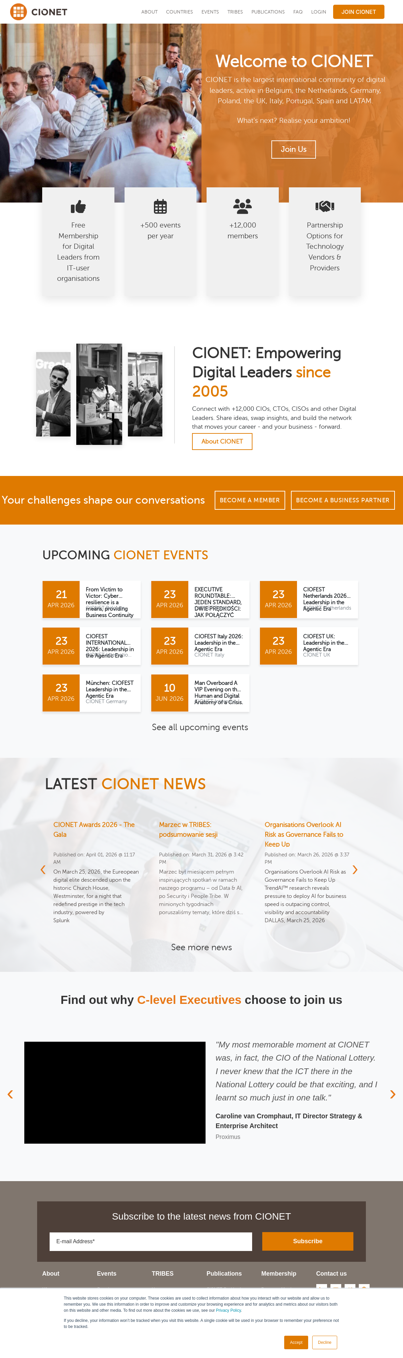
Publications (268, 12)
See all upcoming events (200, 727)
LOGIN (318, 12)
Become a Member (250, 500)
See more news (201, 947)
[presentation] (47, 868)
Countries (179, 12)
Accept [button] (296, 1342)
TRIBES (235, 12)
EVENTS (210, 12)
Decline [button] (324, 1342)
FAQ (298, 12)
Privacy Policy (228, 1310)
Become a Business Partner (343, 500)
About (149, 12)
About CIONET (222, 441)
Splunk (61, 920)
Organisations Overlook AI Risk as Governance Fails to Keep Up (304, 834)
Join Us (293, 149)
